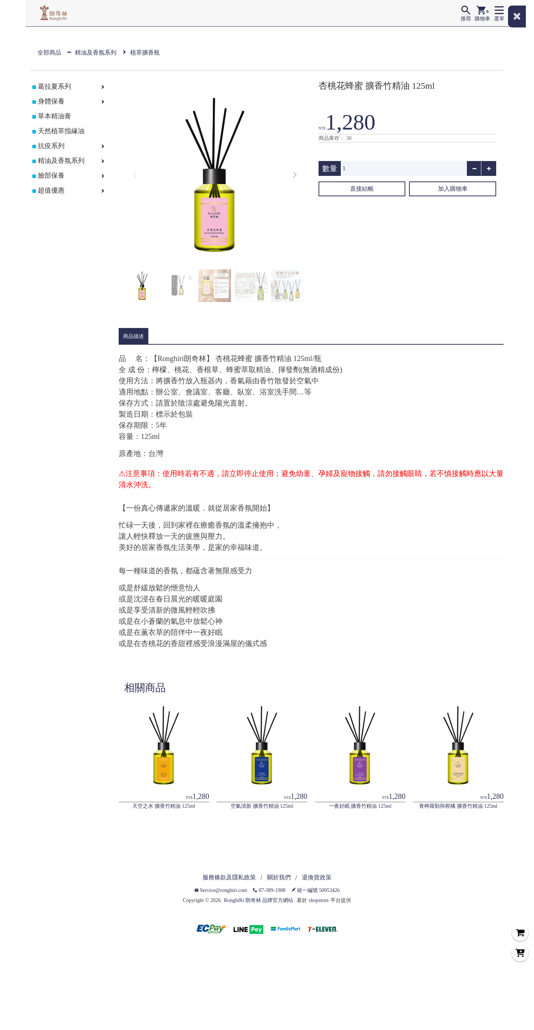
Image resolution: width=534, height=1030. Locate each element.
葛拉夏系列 (54, 86)
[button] (295, 175)
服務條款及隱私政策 (229, 877)
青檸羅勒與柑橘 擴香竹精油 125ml (458, 806)
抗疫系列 (51, 146)
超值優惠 (51, 190)
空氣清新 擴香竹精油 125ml (262, 806)
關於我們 (279, 877)
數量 (329, 168)
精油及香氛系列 (95, 52)
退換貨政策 (317, 877)
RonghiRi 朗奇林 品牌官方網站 (258, 900)
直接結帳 (362, 189)
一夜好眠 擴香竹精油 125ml (360, 806)
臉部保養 (51, 175)
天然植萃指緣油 (61, 131)
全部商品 (49, 52)
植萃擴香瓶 (145, 52)
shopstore (319, 900)
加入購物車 (453, 189)
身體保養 (51, 101)
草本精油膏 (54, 116)
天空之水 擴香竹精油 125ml (163, 806)
